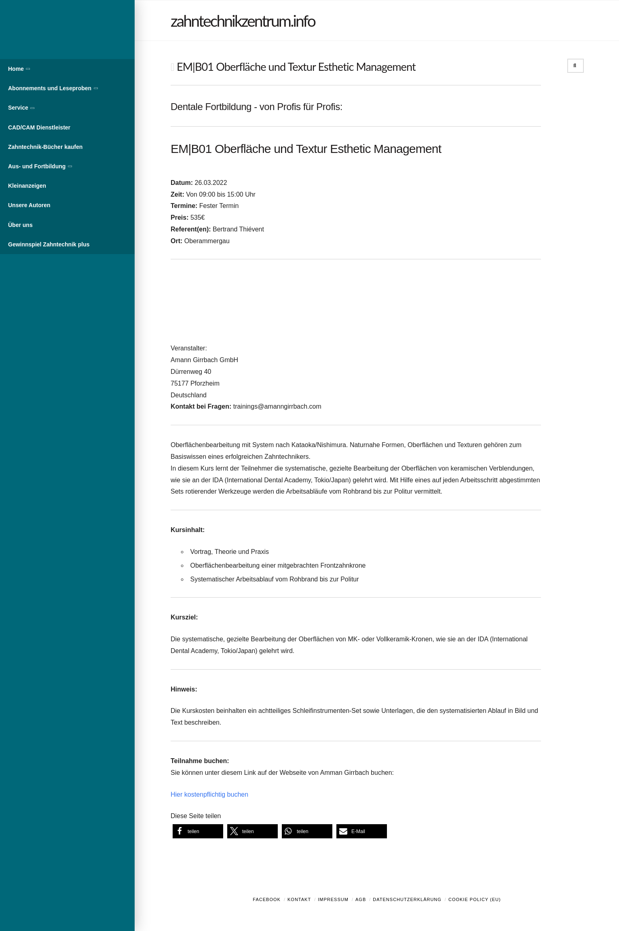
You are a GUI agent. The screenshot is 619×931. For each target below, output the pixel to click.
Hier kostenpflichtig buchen (209, 794)
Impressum (333, 899)
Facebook (267, 899)
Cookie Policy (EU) (474, 899)
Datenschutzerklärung (407, 899)
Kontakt (299, 899)
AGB (360, 899)
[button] (198, 831)
